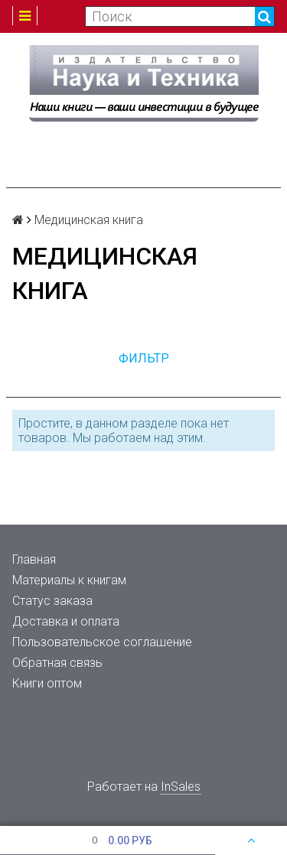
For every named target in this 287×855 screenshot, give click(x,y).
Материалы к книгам (69, 580)
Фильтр (144, 358)
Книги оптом (47, 683)
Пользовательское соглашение (102, 642)
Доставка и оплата (65, 621)
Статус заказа (52, 600)
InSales (181, 786)
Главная (34, 559)
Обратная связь (57, 662)
